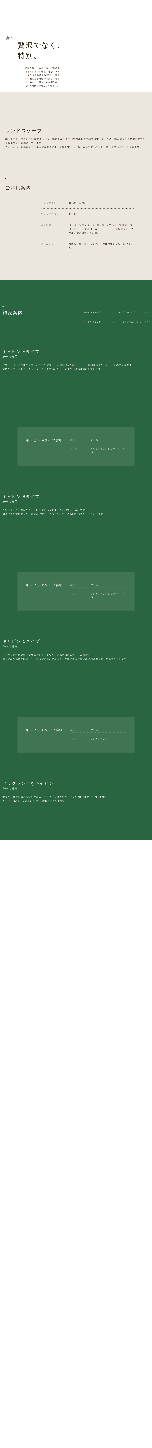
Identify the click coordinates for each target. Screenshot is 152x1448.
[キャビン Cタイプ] (99, 403)
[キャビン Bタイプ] (134, 393)
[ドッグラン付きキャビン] (134, 403)
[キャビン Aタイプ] (99, 393)
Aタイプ (20, 1109)
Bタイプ (32, 1109)
